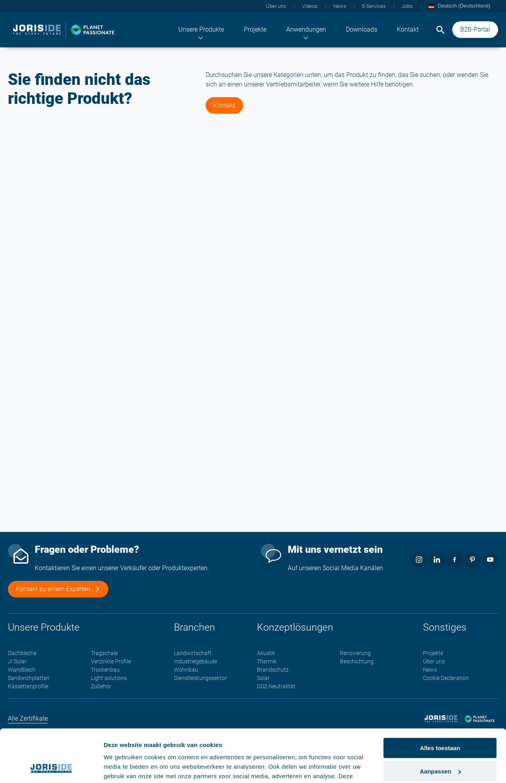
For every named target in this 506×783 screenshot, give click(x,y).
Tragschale (104, 653)
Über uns (434, 661)
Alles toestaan (440, 698)
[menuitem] (201, 29)
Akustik (266, 653)
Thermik (267, 661)
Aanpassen (440, 722)
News (430, 670)
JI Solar (17, 661)
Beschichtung (357, 661)
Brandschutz (273, 670)
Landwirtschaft (192, 653)
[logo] (63, 29)
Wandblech (22, 670)
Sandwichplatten (28, 678)
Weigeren (440, 745)
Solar (263, 678)
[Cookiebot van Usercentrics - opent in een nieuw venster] (51, 768)
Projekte (433, 653)
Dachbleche (22, 653)
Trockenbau (105, 670)
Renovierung (355, 653)
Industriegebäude (195, 661)
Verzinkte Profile (111, 661)
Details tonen (122, 767)
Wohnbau (186, 670)
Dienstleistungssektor (200, 678)
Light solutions (109, 678)
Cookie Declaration (446, 678)
